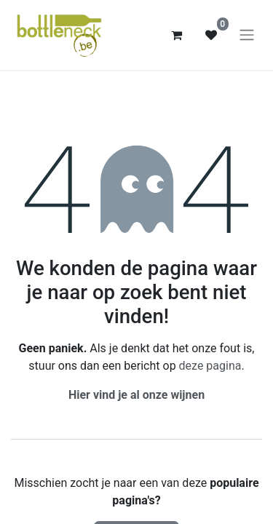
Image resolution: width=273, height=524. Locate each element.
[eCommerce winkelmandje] (176, 34)
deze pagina (210, 366)
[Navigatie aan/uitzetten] (247, 35)
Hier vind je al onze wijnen (136, 395)
